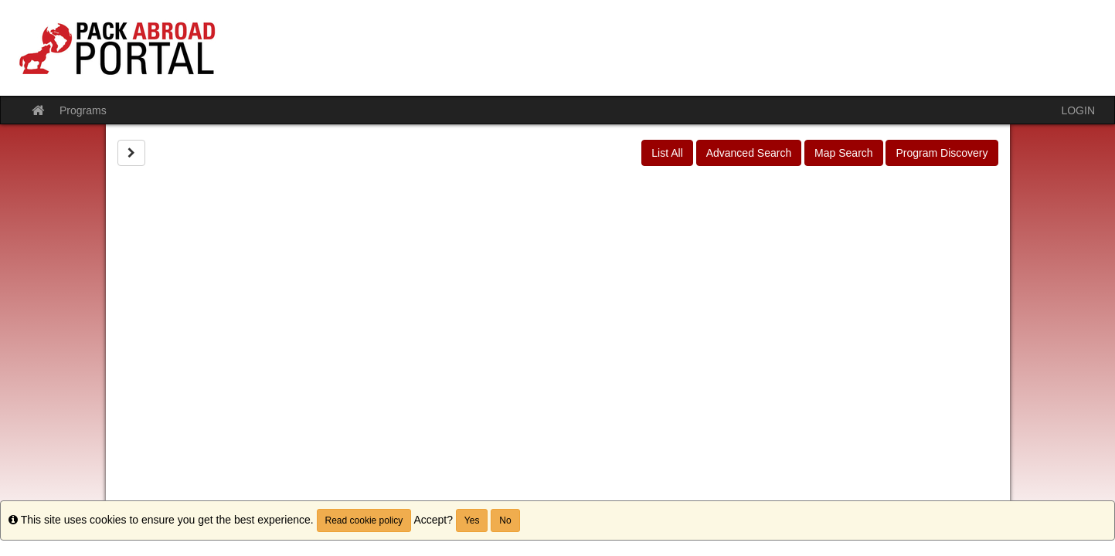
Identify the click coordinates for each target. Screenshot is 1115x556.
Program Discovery (942, 153)
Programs (83, 110)
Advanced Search (749, 153)
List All (666, 153)
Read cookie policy (364, 520)
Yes (472, 520)
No (505, 520)
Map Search (843, 153)
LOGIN (1078, 110)
